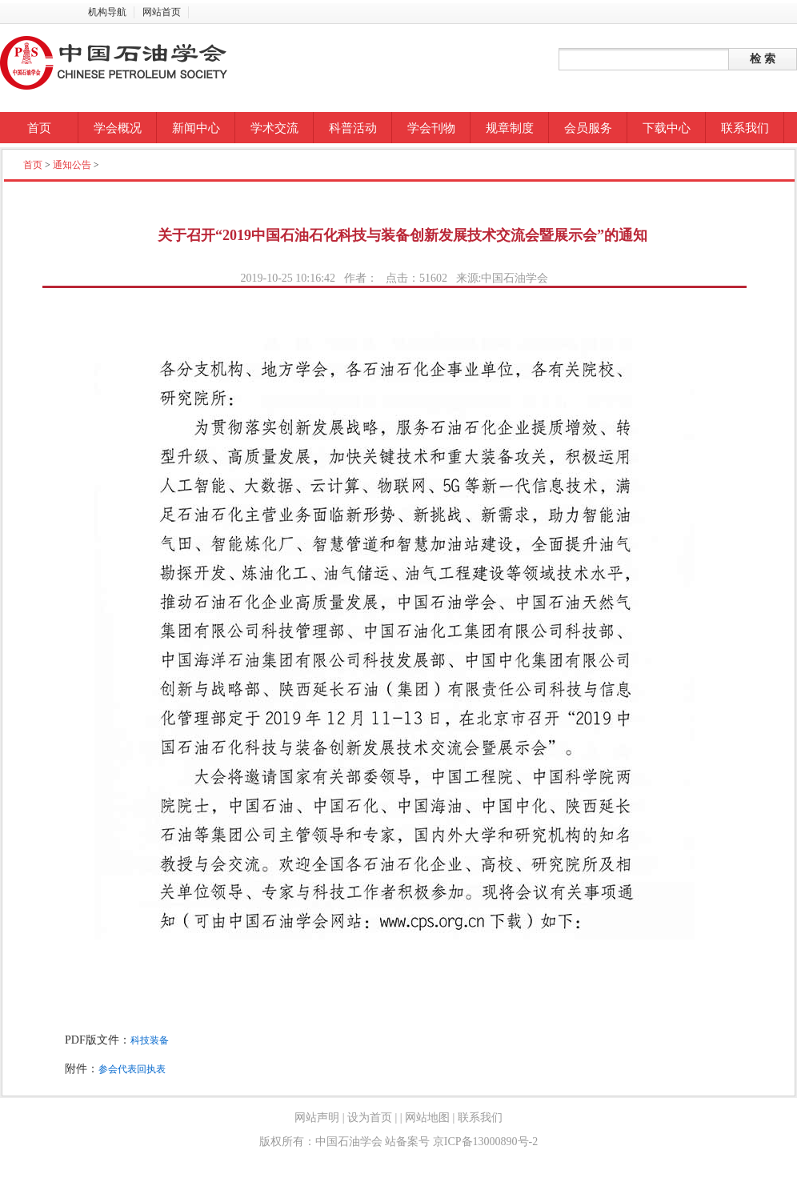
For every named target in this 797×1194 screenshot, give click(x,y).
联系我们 (745, 128)
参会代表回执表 (132, 1069)
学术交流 (274, 128)
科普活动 (353, 128)
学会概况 (118, 128)
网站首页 (161, 12)
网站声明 (316, 1118)
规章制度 (510, 128)
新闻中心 (196, 128)
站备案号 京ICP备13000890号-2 (461, 1142)
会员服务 (588, 128)
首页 (39, 128)
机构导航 (107, 12)
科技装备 (149, 1040)
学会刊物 (431, 128)
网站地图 (428, 1118)
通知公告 (72, 164)
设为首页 (369, 1118)
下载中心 (667, 128)
